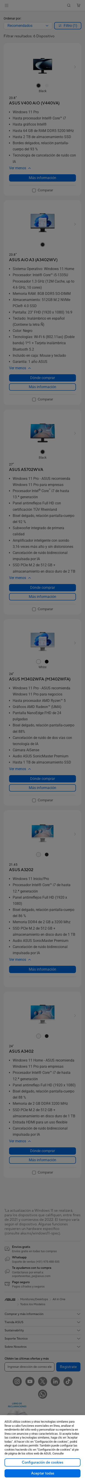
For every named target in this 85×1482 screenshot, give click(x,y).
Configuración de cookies (42, 1462)
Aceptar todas (42, 1473)
